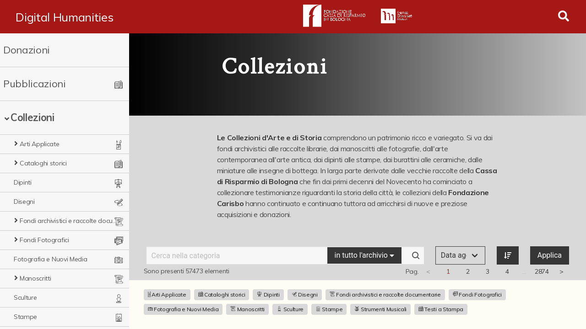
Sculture (25, 297)
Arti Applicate (40, 144)
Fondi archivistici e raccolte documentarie (69, 221)
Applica (549, 255)
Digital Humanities (64, 17)
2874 (542, 271)
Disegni (24, 201)
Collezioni (32, 117)
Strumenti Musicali (380, 309)
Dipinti (23, 182)
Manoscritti (35, 278)
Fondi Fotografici (44, 240)
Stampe (25, 317)
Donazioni (26, 49)
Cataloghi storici (43, 163)
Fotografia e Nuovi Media (50, 259)
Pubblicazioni (34, 83)
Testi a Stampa (440, 309)
